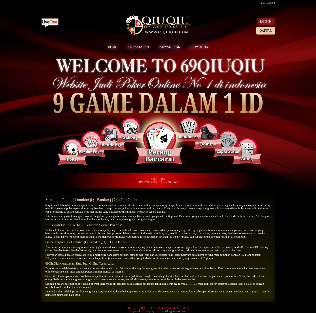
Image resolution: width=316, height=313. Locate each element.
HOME (112, 47)
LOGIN (266, 21)
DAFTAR (266, 30)
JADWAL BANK (169, 47)
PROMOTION (199, 47)
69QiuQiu (150, 311)
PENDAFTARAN (138, 47)
